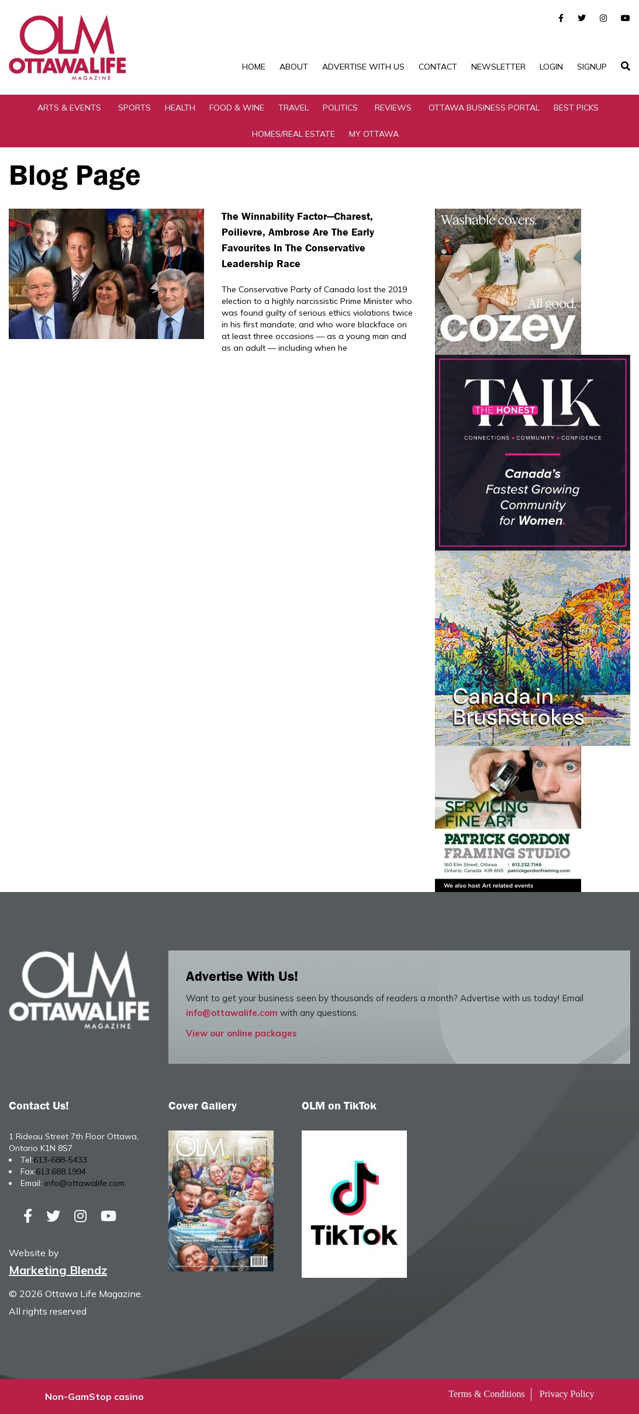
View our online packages (241, 1033)
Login (551, 66)
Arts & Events (69, 107)
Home (253, 66)
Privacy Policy (567, 1394)
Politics (340, 107)
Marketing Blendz (58, 1270)
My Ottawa (374, 134)
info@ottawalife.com (232, 1012)
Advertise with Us (363, 66)
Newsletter (498, 66)
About (293, 66)
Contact (438, 66)
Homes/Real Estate (293, 134)
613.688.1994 (61, 1171)
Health (180, 107)
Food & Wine (236, 107)
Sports (134, 107)
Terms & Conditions (486, 1394)
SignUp (592, 66)
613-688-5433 (60, 1159)
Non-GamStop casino (94, 1396)
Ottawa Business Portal (484, 107)
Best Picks (576, 107)
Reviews (393, 107)
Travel (293, 107)
